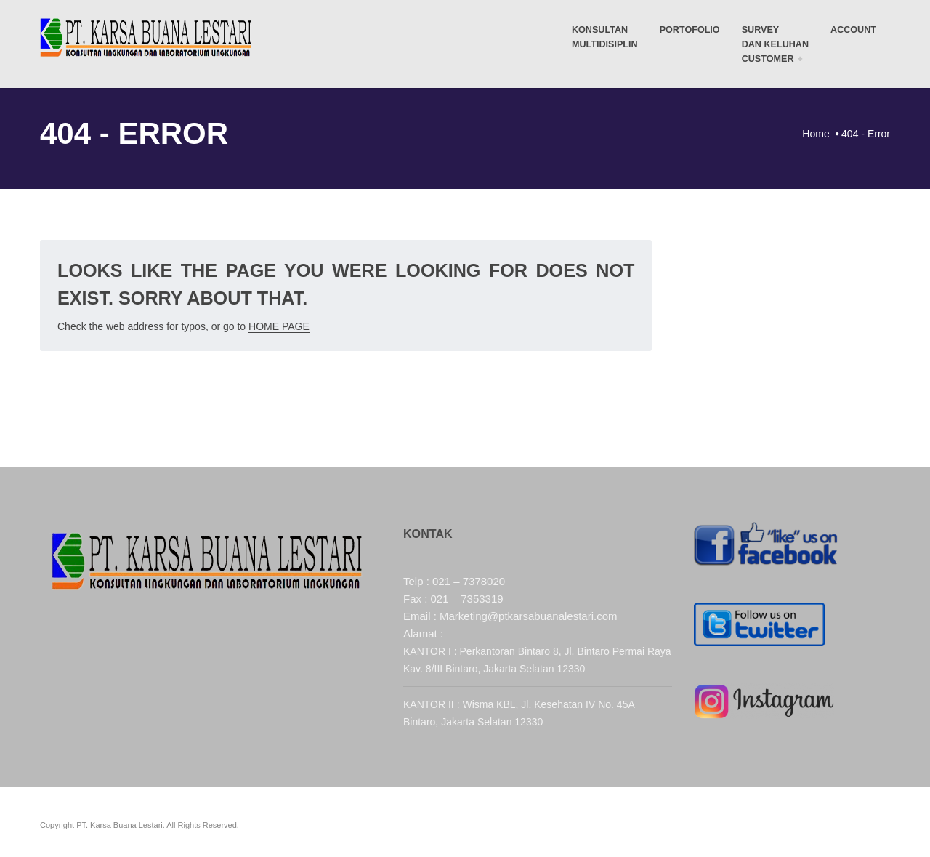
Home (815, 134)
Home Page (279, 326)
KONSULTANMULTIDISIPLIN (605, 37)
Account (853, 30)
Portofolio (690, 30)
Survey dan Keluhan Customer (775, 44)
